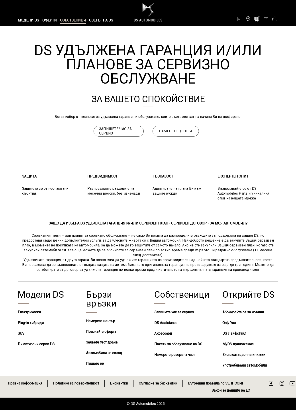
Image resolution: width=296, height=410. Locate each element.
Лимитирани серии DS (36, 344)
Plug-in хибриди (31, 323)
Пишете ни (95, 363)
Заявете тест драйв (102, 342)
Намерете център (100, 321)
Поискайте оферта (101, 332)
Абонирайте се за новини (243, 312)
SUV (21, 333)
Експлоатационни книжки (243, 355)
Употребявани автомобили (244, 365)
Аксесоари (163, 333)
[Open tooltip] (274, 18)
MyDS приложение (238, 344)
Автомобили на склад (104, 353)
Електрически (29, 312)
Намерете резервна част (174, 355)
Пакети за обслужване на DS (178, 344)
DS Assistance (165, 323)
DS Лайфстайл (234, 333)
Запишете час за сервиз (174, 312)
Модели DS (41, 294)
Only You (229, 323)
